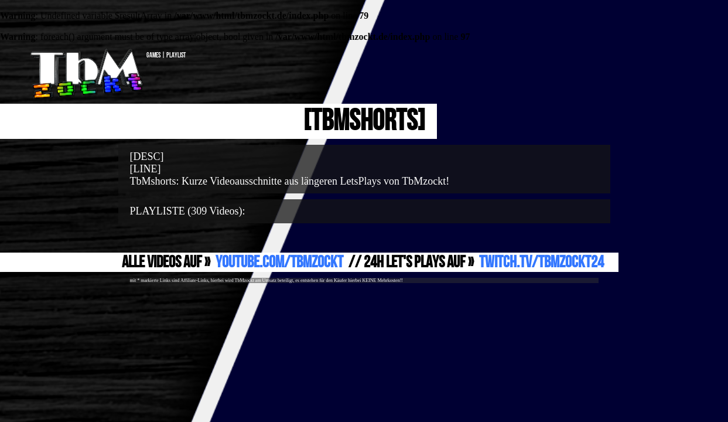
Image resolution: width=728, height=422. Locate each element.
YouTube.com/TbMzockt (279, 262)
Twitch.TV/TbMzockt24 (541, 262)
